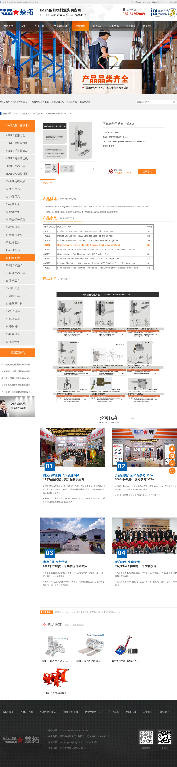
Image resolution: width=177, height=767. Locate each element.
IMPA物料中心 (93, 711)
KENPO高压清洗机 (17, 158)
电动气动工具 (70, 711)
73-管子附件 (13, 311)
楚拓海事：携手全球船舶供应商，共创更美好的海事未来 (27, 372)
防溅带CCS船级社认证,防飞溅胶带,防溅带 (63, 661)
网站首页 (8, 711)
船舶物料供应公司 (21, 102)
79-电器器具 (13, 318)
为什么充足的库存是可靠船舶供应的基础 (20, 393)
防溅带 (24, 26)
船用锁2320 (59, 612)
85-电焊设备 (13, 334)
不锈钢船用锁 (82, 612)
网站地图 (155, 2)
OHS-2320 (70, 612)
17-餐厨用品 (13, 189)
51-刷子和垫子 (14, 265)
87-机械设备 (13, 341)
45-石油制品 (13, 250)
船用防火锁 (95, 612)
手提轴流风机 (61, 26)
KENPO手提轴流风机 (18, 150)
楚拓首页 (8, 26)
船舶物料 (80, 26)
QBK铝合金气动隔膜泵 (55, 693)
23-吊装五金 (13, 204)
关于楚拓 (131, 26)
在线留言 (146, 2)
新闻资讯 (114, 26)
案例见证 (97, 26)
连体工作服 (27, 711)
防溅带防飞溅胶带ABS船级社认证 (94, 661)
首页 (16, 113)
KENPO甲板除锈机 (17, 143)
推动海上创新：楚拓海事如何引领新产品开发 (22, 379)
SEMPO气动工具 (15, 166)
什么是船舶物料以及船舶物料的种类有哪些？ (22, 365)
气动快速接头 (48, 711)
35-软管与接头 (14, 234)
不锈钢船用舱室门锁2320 (59, 113)
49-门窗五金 (39, 113)
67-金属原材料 (14, 303)
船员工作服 (41, 26)
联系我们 (147, 26)
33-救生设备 (13, 227)
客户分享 (113, 711)
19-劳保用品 (13, 196)
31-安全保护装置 (15, 219)
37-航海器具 (13, 242)
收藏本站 (137, 2)
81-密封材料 (13, 326)
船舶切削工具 (57, 102)
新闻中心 (131, 711)
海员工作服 (72, 102)
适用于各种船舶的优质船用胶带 (15, 386)
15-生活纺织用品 (15, 181)
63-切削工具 (13, 288)
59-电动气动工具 (15, 273)
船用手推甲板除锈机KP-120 (126, 661)
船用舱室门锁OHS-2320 (111, 612)
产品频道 (25, 113)
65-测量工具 (13, 296)
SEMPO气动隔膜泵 (17, 173)
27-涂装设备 (13, 211)
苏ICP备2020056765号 (98, 736)
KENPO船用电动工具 (18, 135)
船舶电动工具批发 (40, 102)
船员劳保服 (85, 102)
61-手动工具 (13, 280)
